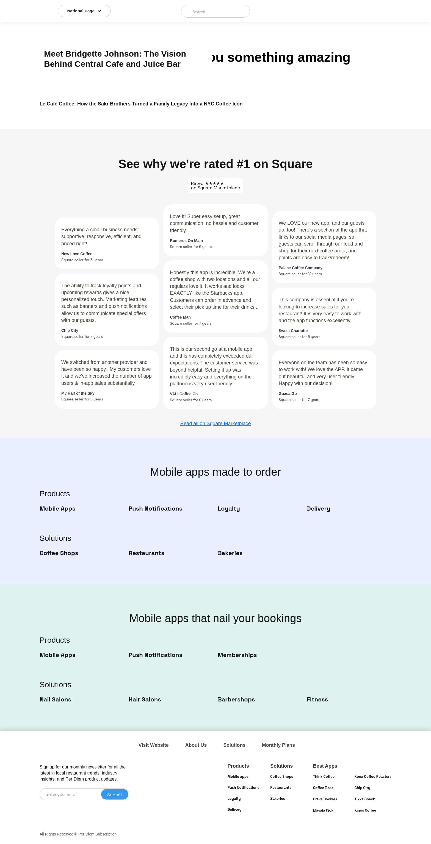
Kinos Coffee (365, 810)
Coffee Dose (323, 788)
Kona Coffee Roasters (373, 777)
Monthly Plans (280, 745)
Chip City (362, 788)
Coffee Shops (281, 777)
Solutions (235, 745)
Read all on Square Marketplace (215, 424)
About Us (197, 745)
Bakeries (277, 798)
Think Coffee (324, 777)
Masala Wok (323, 810)
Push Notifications (243, 787)
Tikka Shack (365, 799)
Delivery (235, 809)
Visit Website (154, 745)
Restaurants (280, 787)
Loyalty (234, 798)
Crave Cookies (325, 799)
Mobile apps (238, 777)
